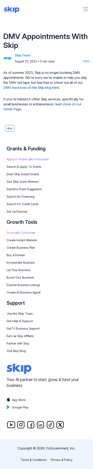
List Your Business (19, 270)
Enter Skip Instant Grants (23, 174)
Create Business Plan (21, 247)
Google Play (18, 407)
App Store (16, 399)
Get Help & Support (20, 321)
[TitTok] (50, 424)
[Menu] (85, 9)
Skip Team (22, 55)
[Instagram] (20, 424)
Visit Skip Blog (16, 351)
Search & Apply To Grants (24, 166)
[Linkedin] (40, 424)
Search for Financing (21, 196)
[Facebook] (30, 424)
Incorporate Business (21, 262)
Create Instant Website (22, 240)
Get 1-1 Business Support (23, 328)
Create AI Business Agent (24, 292)
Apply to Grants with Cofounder (28, 159)
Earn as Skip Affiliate (20, 336)
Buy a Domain (16, 255)
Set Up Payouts (17, 211)
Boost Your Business (20, 277)
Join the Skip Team (20, 313)
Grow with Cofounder (21, 232)
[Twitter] (60, 424)
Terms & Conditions (33, 460)
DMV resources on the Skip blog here (31, 87)
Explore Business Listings (23, 285)
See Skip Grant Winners (23, 181)
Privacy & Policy (62, 460)
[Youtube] (11, 424)
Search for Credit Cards (23, 204)
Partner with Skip (18, 343)
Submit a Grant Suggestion (24, 189)
